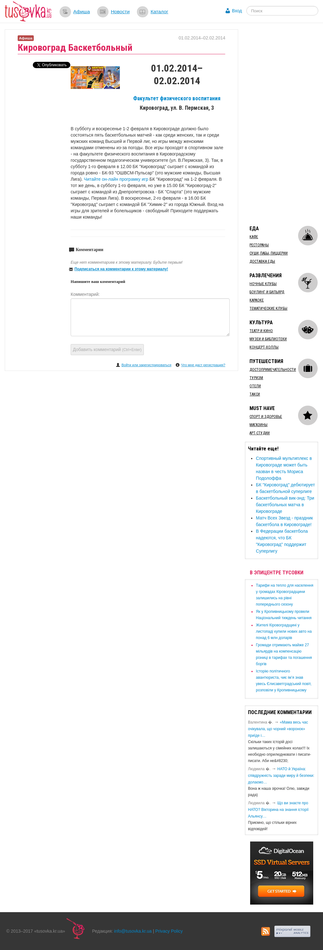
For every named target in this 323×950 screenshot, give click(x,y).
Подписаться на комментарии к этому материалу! (121, 269)
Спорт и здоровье (266, 416)
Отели (255, 386)
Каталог (159, 11)
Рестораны (259, 245)
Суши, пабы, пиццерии (269, 253)
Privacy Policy (169, 931)
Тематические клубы (268, 308)
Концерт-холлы (264, 347)
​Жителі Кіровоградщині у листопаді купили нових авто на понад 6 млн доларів (284, 631)
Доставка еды (262, 261)
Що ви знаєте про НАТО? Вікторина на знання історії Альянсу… (278, 809)
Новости (120, 11)
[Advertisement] (284, 124)
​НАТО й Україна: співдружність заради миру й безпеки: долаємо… (281, 775)
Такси (255, 394)
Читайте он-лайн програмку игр (117, 179)
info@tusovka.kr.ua (133, 931)
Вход (237, 10)
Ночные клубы (263, 284)
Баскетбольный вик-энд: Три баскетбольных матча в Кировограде (285, 505)
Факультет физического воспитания (176, 98)
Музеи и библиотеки (268, 339)
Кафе (254, 237)
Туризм (256, 378)
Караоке (257, 300)
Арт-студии (260, 433)
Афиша (81, 11)
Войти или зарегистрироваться (146, 365)
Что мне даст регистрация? (203, 365)
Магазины (258, 425)
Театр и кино (261, 331)
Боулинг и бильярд (267, 292)
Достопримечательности (273, 369)
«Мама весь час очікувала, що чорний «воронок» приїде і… (278, 729)
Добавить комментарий (107, 349)
